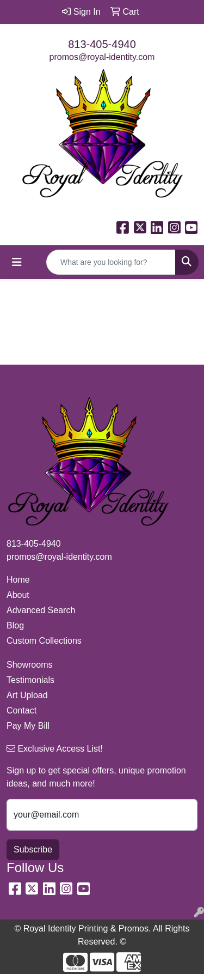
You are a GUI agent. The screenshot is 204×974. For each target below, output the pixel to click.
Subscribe (33, 849)
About (18, 595)
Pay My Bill (28, 725)
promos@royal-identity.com (102, 57)
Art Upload (27, 695)
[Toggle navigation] (16, 262)
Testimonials (30, 680)
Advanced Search (41, 610)
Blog (15, 625)
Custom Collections (44, 640)
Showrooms (29, 664)
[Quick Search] (111, 262)
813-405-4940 (102, 44)
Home (18, 579)
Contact (21, 710)
